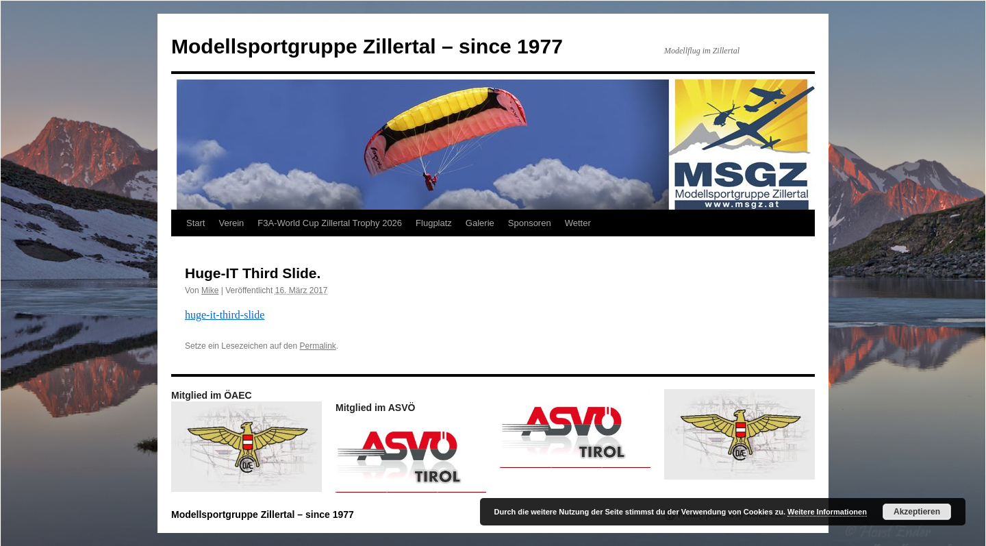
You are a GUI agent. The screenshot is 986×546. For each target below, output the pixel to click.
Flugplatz (434, 223)
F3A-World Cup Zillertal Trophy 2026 (329, 223)
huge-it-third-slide (224, 315)
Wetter (578, 223)
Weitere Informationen (827, 512)
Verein (231, 223)
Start (195, 223)
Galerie (480, 223)
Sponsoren (529, 223)
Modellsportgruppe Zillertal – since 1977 (367, 46)
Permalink (317, 346)
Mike (209, 290)
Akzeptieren (917, 512)
